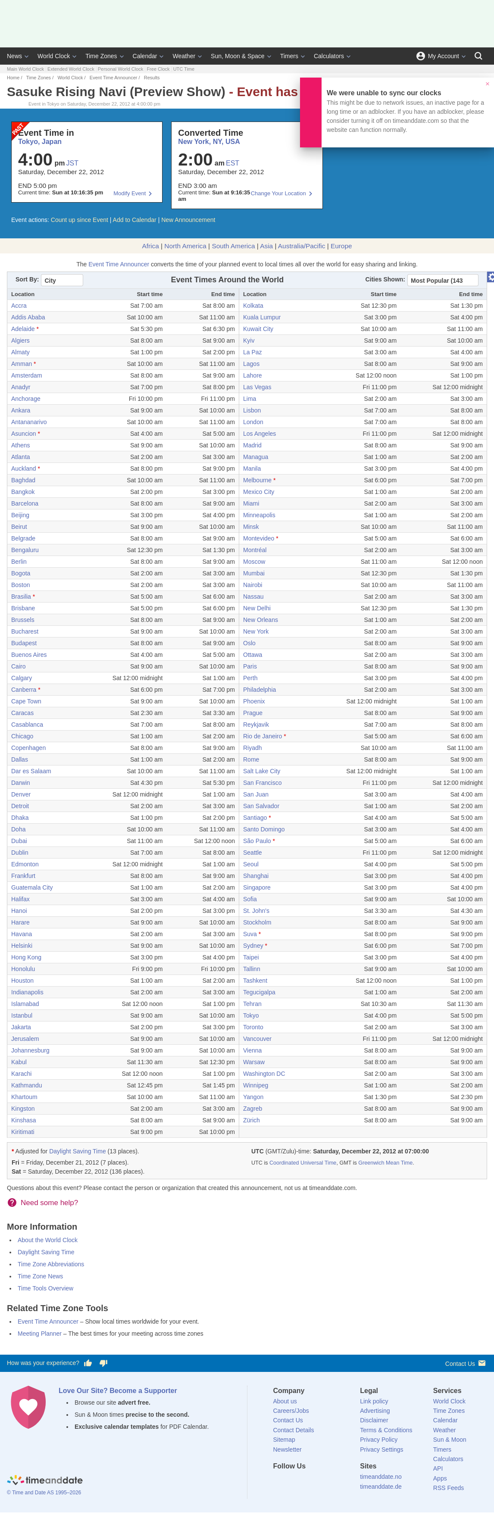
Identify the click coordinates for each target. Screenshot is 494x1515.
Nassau (253, 596)
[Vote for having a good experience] (88, 1363)
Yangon (253, 1096)
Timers (289, 56)
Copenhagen (28, 747)
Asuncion (23, 433)
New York (256, 631)
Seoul (251, 864)
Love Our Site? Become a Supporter (118, 1390)
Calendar (145, 56)
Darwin (20, 782)
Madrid (252, 445)
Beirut (19, 526)
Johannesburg (30, 1050)
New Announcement (188, 219)
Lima (249, 398)
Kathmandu (26, 1085)
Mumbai (254, 573)
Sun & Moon (449, 1439)
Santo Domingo (264, 829)
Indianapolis (27, 992)
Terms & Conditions (386, 1430)
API (438, 1468)
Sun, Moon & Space (238, 56)
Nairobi (252, 584)
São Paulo (257, 840)
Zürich (251, 1120)
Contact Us (466, 1363)
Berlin (19, 561)
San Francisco (262, 782)
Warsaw (254, 1062)
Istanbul (21, 1015)
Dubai (19, 840)
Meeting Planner (40, 1333)
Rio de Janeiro (262, 736)
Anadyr (20, 387)
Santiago (255, 817)
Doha (18, 829)
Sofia (250, 899)
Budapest (24, 643)
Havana (21, 934)
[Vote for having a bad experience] (103, 1363)
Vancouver (257, 1038)
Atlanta (20, 456)
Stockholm (257, 922)
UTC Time (184, 69)
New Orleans (260, 619)
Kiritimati (22, 1131)
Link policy (374, 1401)
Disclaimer (374, 1420)
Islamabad (25, 1003)
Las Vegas (257, 387)
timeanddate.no (381, 1476)
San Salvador (261, 806)
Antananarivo (29, 422)
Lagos (251, 363)
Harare (20, 922)
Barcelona (24, 503)
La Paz (252, 352)
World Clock (54, 56)
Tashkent (255, 980)
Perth (250, 678)
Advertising (375, 1410)
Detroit (20, 806)
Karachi (21, 1073)
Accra (19, 305)
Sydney (253, 945)
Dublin (19, 852)
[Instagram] (323, 1481)
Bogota (20, 573)
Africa (150, 246)
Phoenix (254, 701)
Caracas (22, 712)
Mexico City (258, 491)
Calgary (21, 678)
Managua (255, 456)
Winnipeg (255, 1085)
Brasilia (21, 596)
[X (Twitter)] (294, 1481)
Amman (21, 363)
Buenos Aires (29, 654)
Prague (253, 712)
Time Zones (101, 56)
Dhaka (19, 817)
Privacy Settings (381, 1449)
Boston (20, 584)
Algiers (20, 340)
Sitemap (284, 1439)
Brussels (22, 619)
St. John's (256, 910)
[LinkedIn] (308, 1481)
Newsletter (287, 1449)
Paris (250, 666)
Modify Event (129, 193)
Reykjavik (256, 724)
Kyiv (248, 340)
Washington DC (264, 1073)
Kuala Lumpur (262, 317)
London (253, 422)
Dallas (19, 759)
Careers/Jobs (291, 1410)
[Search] (478, 56)
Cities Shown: (385, 279)
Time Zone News (40, 1276)
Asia (266, 246)
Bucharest (24, 631)
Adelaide (23, 328)
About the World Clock (48, 1240)
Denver (21, 794)
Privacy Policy (378, 1439)
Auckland (23, 468)
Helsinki (21, 945)
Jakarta (21, 1027)
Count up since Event (79, 219)
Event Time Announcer (114, 77)
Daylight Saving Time (77, 1151)
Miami (251, 503)
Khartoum (24, 1096)
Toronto (253, 1027)
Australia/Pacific (301, 246)
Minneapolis (259, 515)
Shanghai (256, 875)
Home (13, 77)
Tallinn (251, 968)
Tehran (252, 1003)
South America (233, 246)
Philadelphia (259, 689)
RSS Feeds (448, 1487)
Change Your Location (278, 193)
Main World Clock (25, 69)
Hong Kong (26, 957)
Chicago (22, 736)
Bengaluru (25, 550)
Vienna (252, 1050)
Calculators (329, 56)
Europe (341, 246)
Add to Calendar (134, 219)
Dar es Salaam (31, 771)
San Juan (256, 794)
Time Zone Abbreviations (51, 1264)
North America (185, 246)
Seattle (252, 852)
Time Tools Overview (45, 1288)
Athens (20, 445)
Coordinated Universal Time (302, 1163)
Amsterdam (26, 375)
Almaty (20, 352)
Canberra (23, 689)
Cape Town (26, 701)
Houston (22, 980)
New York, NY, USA (209, 141)
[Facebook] (279, 1481)
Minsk (251, 526)
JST (72, 163)
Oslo (249, 643)
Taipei (251, 957)
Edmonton (25, 864)
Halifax (20, 899)
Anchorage (26, 398)
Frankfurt (23, 875)
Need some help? (49, 1203)
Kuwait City (258, 328)
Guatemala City (32, 887)
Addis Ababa (28, 317)
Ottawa (252, 654)
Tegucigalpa (259, 992)
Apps (440, 1478)
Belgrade (23, 538)
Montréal (254, 550)
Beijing (20, 515)
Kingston (22, 1108)
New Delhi (257, 608)
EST (232, 163)
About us (285, 1401)
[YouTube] (337, 1481)
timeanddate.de (381, 1486)
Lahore (252, 375)
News (14, 56)
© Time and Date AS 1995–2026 (44, 1493)
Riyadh (252, 747)
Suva (250, 934)
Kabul (19, 1062)
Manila (252, 468)
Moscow (254, 561)
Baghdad (23, 480)
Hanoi (19, 910)
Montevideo (258, 538)
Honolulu (23, 968)
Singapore (257, 887)
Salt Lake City (261, 771)
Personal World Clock (121, 69)
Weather (183, 56)
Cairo (18, 666)
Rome (251, 759)
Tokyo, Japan (40, 141)
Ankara (20, 410)
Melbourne (257, 480)
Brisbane (23, 608)
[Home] (45, 1481)
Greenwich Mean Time (385, 1163)
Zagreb (252, 1108)
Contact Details (293, 1430)
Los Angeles (259, 433)
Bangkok (22, 491)
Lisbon (252, 410)
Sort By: (27, 279)
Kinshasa (23, 1120)
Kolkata (253, 305)
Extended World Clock (70, 69)
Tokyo (251, 1015)
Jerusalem (25, 1038)
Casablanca (27, 724)
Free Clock (158, 69)
